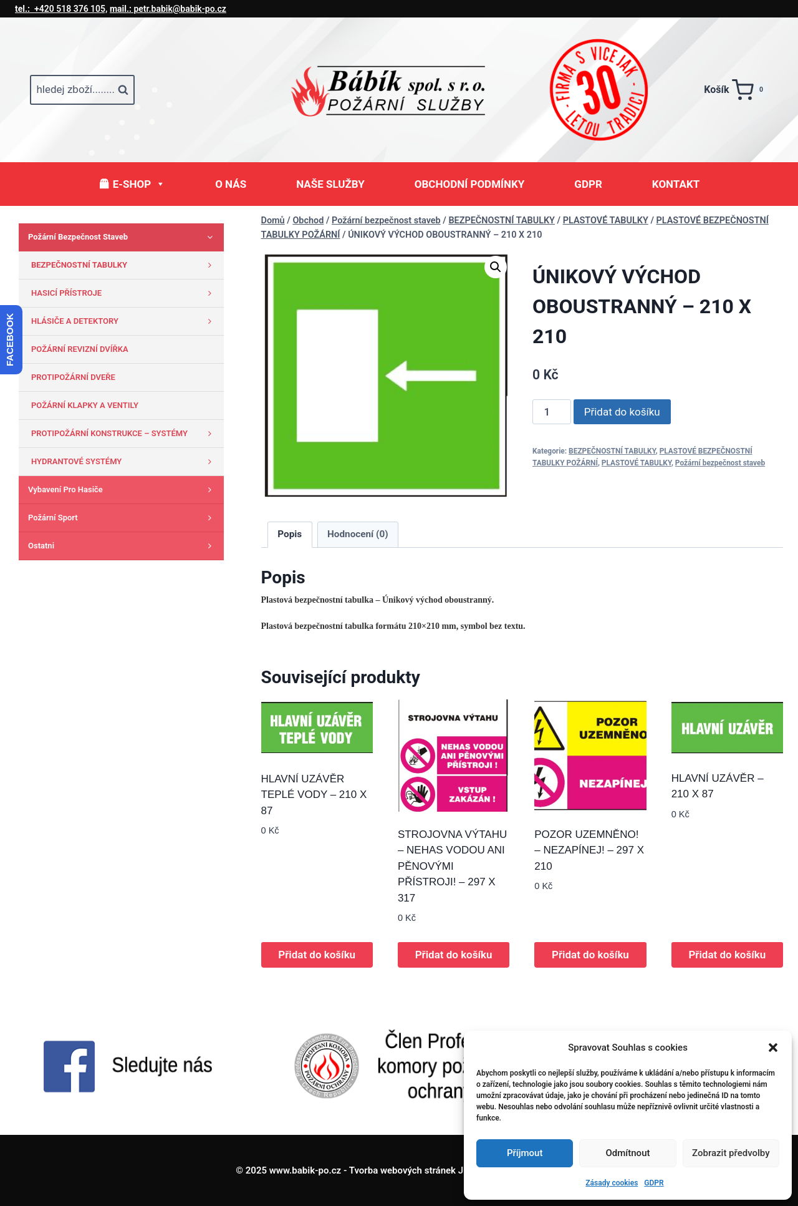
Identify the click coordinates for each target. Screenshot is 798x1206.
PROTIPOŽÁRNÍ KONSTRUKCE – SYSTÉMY (124, 433)
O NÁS (230, 184)
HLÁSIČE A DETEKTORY (124, 321)
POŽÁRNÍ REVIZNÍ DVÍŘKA (79, 349)
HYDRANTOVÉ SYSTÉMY (124, 461)
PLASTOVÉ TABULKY (636, 463)
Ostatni (123, 545)
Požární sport (123, 517)
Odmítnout (628, 1153)
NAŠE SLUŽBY (330, 184)
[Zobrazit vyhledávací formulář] (82, 90)
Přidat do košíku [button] (316, 954)
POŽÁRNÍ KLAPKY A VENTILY (84, 405)
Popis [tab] (289, 534)
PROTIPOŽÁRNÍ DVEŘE (73, 377)
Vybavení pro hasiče (123, 489)
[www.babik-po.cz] (399, 89)
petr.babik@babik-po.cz (168, 9)
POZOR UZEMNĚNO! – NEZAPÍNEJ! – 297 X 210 (589, 850)
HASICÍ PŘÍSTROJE (124, 293)
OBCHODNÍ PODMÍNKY (470, 184)
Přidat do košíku (622, 412)
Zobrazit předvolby (731, 1153)
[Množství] (551, 411)
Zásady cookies (611, 1183)
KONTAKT (675, 184)
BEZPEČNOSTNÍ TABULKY (612, 451)
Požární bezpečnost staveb (720, 463)
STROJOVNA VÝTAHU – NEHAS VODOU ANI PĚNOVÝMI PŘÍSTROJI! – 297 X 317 (452, 866)
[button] (773, 1047)
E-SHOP (139, 184)
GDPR (653, 1183)
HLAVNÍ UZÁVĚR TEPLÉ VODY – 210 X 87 (314, 795)
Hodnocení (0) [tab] (357, 534)
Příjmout (524, 1153)
